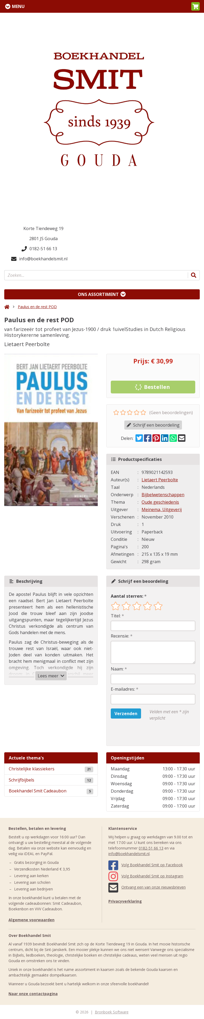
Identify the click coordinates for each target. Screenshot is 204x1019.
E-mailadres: (123, 689)
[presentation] (145, 733)
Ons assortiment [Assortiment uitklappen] (98, 294)
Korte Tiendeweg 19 (43, 228)
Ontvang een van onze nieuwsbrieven (147, 887)
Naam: (117, 669)
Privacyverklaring (125, 901)
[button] (195, 6)
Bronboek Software (112, 1011)
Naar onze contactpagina (33, 993)
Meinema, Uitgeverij (162, 509)
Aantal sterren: (127, 596)
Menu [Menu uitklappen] (18, 6)
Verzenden (125, 713)
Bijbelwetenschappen (163, 495)
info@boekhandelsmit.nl (39, 259)
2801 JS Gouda (43, 238)
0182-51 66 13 (39, 249)
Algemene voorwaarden (31, 919)
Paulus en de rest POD (37, 306)
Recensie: (120, 636)
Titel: (116, 616)
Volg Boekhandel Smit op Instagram (145, 875)
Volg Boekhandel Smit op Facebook (145, 864)
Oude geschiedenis (160, 502)
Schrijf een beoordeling (153, 425)
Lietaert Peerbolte (160, 480)
